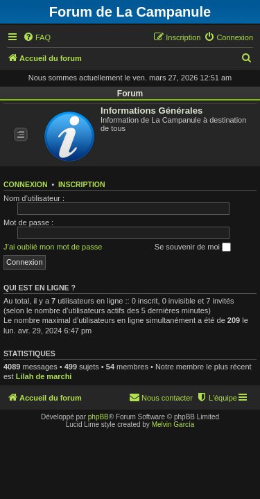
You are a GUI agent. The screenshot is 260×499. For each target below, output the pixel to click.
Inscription (81, 184)
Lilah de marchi (44, 376)
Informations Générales (151, 110)
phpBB (98, 417)
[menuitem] (37, 37)
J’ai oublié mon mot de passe (52, 247)
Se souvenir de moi (193, 247)
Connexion (25, 184)
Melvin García (173, 424)
